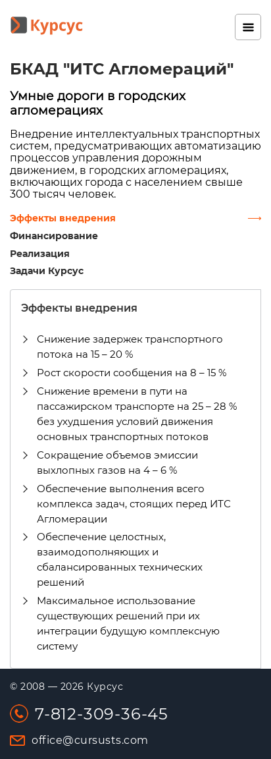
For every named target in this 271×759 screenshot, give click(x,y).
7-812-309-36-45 (101, 713)
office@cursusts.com (90, 740)
